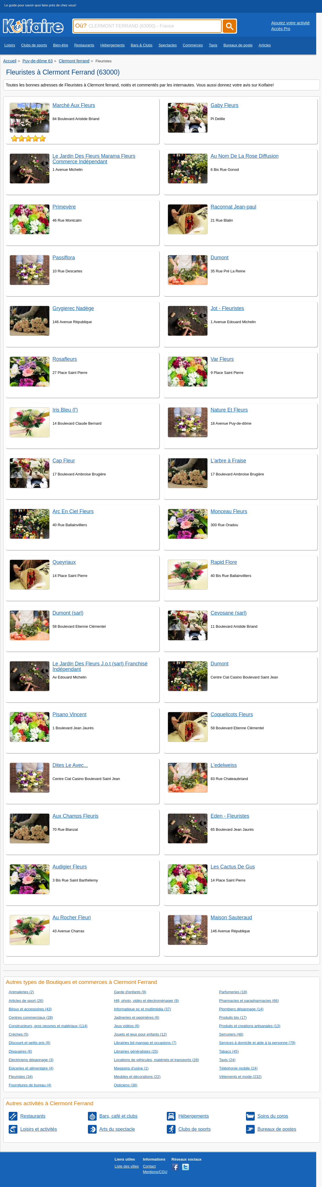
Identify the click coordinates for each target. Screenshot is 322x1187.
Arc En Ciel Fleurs (73, 511)
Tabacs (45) (229, 1051)
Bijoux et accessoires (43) (30, 1009)
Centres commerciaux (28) (31, 1017)
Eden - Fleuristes (230, 816)
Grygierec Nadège (73, 308)
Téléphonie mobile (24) (238, 1068)
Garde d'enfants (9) (130, 992)
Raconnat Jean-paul (233, 207)
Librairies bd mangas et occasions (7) (145, 1043)
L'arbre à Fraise (228, 461)
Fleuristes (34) (21, 1076)
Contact (149, 1166)
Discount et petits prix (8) (29, 1043)
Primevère (64, 207)
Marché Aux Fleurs (74, 105)
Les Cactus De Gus (233, 867)
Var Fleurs (222, 359)
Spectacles (167, 45)
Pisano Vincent (69, 714)
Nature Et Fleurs (229, 410)
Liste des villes (127, 1166)
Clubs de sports (34, 45)
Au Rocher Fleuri (72, 917)
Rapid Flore (224, 562)
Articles (265, 45)
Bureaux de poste (237, 45)
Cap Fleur (64, 461)
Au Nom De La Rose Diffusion (244, 156)
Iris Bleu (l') (65, 410)
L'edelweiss (224, 765)
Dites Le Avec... (70, 765)
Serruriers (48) (231, 1034)
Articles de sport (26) (26, 1000)
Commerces (193, 45)
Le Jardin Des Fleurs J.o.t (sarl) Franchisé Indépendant (100, 666)
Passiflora (64, 257)
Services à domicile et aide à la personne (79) (257, 1043)
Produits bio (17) (233, 1017)
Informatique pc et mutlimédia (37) (142, 1009)
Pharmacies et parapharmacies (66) (249, 1000)
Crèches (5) (18, 1034)
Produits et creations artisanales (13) (249, 1026)
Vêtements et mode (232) (240, 1076)
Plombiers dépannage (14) (241, 1009)
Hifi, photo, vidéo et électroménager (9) (146, 1000)
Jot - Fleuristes (227, 308)
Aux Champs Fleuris (75, 816)
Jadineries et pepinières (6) (136, 1017)
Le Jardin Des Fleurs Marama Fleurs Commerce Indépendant (94, 158)
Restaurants (84, 45)
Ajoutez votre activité (290, 23)
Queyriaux (64, 562)
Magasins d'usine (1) (131, 1068)
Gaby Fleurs (224, 105)
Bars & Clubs (142, 45)
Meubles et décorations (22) (137, 1076)
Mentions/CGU (155, 1172)
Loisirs (9, 45)
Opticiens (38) (126, 1085)
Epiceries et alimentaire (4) (31, 1068)
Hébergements (112, 45)
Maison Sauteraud (231, 917)
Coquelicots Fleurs (232, 714)
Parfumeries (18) (233, 992)
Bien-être (60, 45)
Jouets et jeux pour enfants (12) (140, 1034)
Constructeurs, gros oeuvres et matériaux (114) (48, 1026)
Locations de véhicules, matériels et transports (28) (156, 1060)
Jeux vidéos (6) (127, 1026)
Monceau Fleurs (229, 511)
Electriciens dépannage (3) (31, 1060)
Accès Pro (280, 28)
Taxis (213, 45)
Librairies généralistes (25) (136, 1051)
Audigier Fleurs (70, 867)
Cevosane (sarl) (229, 613)
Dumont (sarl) (68, 613)
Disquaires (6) (20, 1051)
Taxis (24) (227, 1060)
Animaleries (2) (21, 992)
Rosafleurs (65, 359)
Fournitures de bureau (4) (30, 1085)
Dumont (220, 257)
